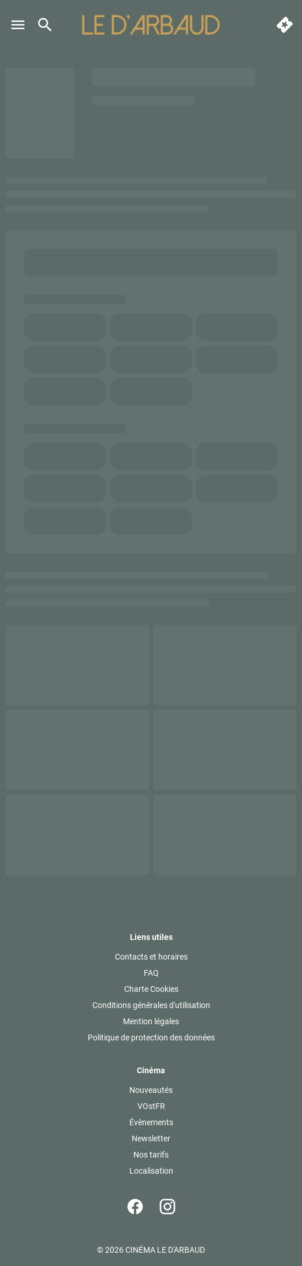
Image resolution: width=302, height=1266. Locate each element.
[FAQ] (151, 973)
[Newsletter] (151, 1138)
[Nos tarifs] (151, 1155)
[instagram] (167, 1206)
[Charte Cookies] (151, 989)
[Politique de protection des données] (151, 1037)
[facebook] (135, 1206)
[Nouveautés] (151, 1090)
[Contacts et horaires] (151, 957)
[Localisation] (151, 1171)
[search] (45, 25)
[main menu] (18, 24)
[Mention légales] (151, 1021)
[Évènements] (151, 1122)
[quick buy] (285, 25)
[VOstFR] (151, 1106)
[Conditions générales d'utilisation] (151, 1005)
